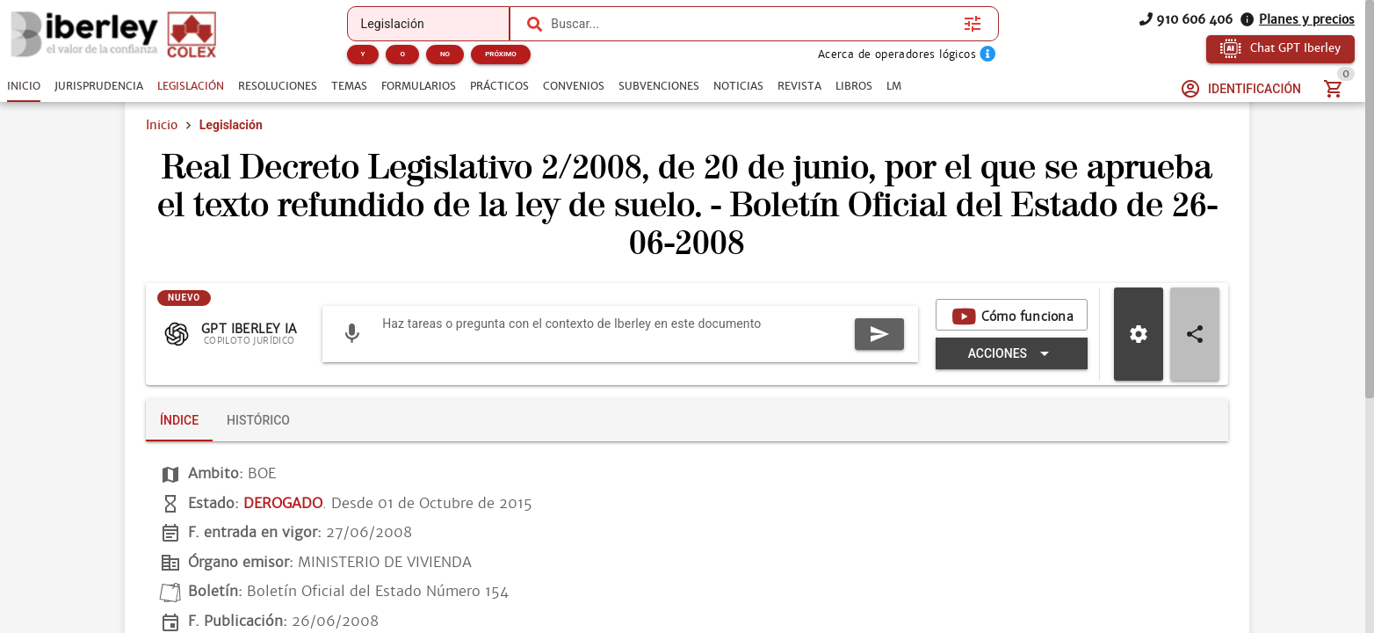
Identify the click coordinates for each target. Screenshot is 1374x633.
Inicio (161, 148)
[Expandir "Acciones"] (712, 376)
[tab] (23, 86)
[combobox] (753, 23)
